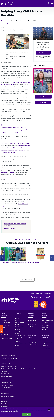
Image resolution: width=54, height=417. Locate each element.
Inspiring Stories (5, 373)
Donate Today (43, 52)
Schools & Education (45, 314)
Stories (7, 20)
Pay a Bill (17, 329)
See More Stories (27, 279)
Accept (26, 414)
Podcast (48, 297)
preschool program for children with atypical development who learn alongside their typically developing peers (16, 148)
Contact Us (4, 401)
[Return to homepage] (7, 3)
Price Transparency (6, 338)
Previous (2, 258)
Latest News (4, 380)
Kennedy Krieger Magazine (18, 20)
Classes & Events (33, 344)
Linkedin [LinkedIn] (40, 297)
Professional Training (32, 336)
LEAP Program (46, 325)
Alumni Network (32, 347)
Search (48, 3)
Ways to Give (4, 399)
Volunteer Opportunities (7, 396)
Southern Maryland (47, 331)
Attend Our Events (6, 393)
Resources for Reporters (7, 385)
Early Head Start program (8, 152)
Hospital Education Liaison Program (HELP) (20, 337)
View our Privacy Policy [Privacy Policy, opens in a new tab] (13, 411)
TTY (5, 363)
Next (52, 258)
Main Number (8, 361)
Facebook (33, 297)
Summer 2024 (32, 20)
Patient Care (18, 313)
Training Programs (33, 342)
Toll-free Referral (9, 358)
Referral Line (8, 356)
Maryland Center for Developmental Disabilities (47, 343)
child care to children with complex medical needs (15, 143)
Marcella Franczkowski (7, 172)
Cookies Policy (4, 403)
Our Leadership (5, 322)
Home (1, 20)
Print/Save (43, 102)
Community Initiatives (45, 336)
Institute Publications (6, 376)
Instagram (44, 297)
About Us (3, 320)
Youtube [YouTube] (36, 297)
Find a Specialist (19, 326)
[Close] (51, 409)
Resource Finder (46, 348)
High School (45, 322)
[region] (27, 412)
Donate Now (4, 390)
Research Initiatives (31, 314)
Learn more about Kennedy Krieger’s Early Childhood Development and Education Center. (15, 226)
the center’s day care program (10, 107)
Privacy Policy (4, 406)
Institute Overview (4, 314)
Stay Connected (5, 325)
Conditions (18, 345)
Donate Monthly (6, 387)
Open (52, 4)
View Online (43, 96)
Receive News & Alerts (6, 382)
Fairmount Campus (47, 320)
